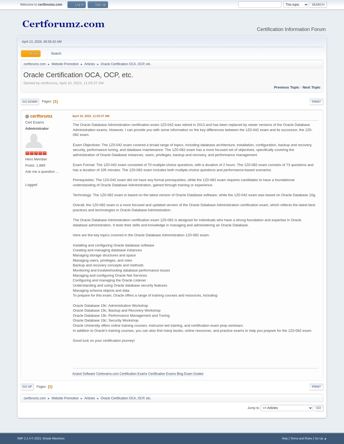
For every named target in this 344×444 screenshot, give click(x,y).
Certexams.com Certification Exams (121, 374)
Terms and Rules (301, 438)
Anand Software (83, 374)
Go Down (29, 101)
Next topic (312, 87)
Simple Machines (53, 438)
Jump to (253, 408)
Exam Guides (193, 374)
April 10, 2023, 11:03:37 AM (90, 116)
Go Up (27, 386)
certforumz (41, 116)
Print (316, 101)
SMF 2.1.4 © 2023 (29, 438)
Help (285, 438)
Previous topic (286, 87)
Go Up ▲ (321, 438)
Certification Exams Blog (165, 374)
